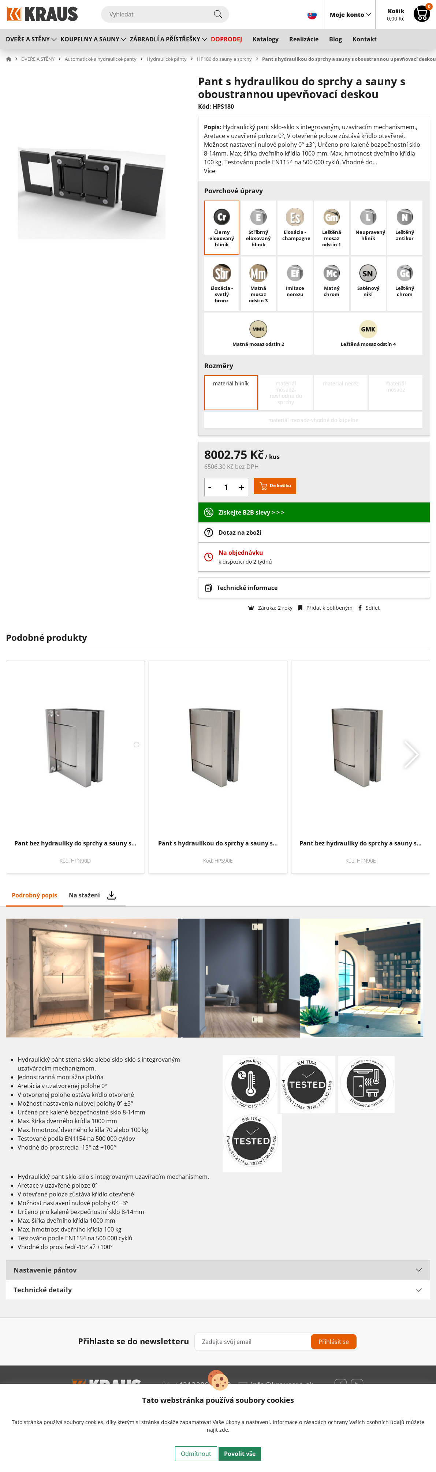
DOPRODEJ (226, 39)
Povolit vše (240, 1454)
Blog (335, 39)
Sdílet (369, 607)
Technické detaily (43, 1289)
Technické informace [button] (247, 588)
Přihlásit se (333, 1342)
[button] (13, 59)
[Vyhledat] (165, 14)
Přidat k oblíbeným (325, 607)
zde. (224, 1429)
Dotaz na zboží (240, 532)
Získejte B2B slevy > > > (251, 512)
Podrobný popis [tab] (34, 895)
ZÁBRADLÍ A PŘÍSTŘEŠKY (165, 39)
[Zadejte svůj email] (276, 1342)
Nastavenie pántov (45, 1270)
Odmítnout (196, 1454)
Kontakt (365, 39)
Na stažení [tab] (84, 895)
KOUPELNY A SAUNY (89, 39)
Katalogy (266, 39)
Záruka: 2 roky (270, 607)
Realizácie (303, 39)
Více (209, 171)
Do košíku (280, 485)
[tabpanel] (218, 1112)
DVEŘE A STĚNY (28, 39)
